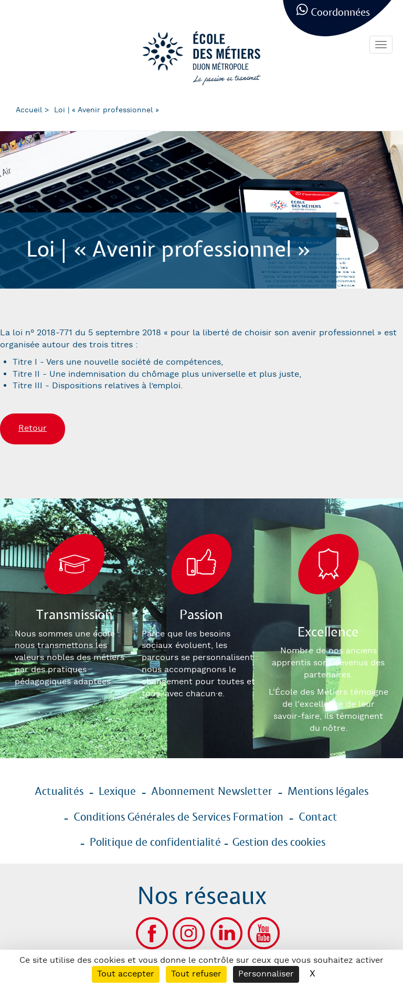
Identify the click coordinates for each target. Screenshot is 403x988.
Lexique (117, 791)
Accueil (29, 110)
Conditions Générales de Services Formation (178, 817)
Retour (32, 428)
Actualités (59, 791)
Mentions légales (328, 791)
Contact (318, 817)
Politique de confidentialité (155, 842)
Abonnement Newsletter (211, 791)
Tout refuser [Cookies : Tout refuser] (196, 974)
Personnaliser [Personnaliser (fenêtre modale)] (266, 974)
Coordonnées (340, 13)
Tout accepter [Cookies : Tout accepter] (125, 974)
